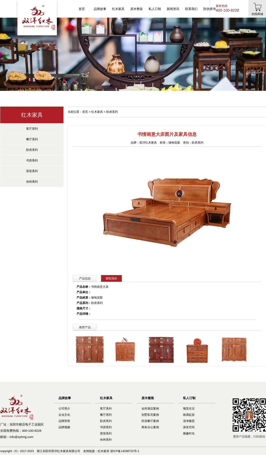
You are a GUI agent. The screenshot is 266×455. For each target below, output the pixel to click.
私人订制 (155, 9)
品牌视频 (64, 427)
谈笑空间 (189, 427)
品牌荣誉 (64, 421)
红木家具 (118, 9)
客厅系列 (32, 128)
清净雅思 (189, 421)
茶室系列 (32, 171)
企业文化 (64, 414)
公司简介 (64, 408)
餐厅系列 (32, 139)
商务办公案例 (150, 427)
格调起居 (189, 414)
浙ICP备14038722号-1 (124, 451)
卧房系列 (32, 149)
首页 (82, 9)
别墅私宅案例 (150, 414)
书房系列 (32, 160)
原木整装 (136, 9)
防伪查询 (209, 9)
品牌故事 (100, 9)
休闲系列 (32, 181)
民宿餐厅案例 (150, 421)
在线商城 (257, 14)
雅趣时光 (189, 433)
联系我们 (191, 9)
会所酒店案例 (150, 408)
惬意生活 (189, 408)
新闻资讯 (173, 9)
